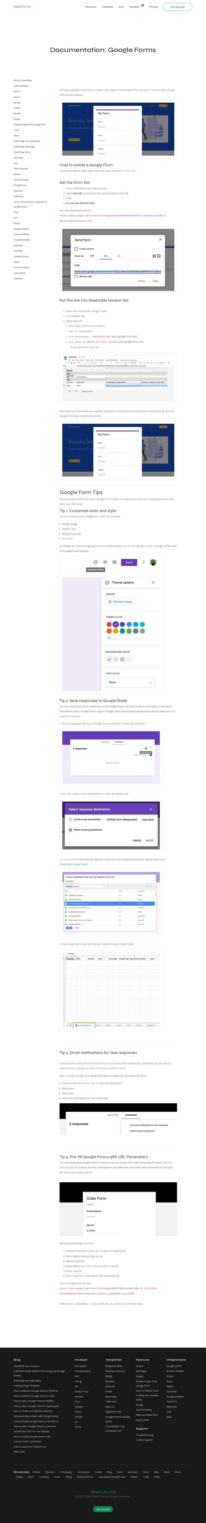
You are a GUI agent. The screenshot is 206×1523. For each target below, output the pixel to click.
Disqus (17, 223)
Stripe (16, 261)
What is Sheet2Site (23, 80)
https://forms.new (128, 170)
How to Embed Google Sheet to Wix (34, 1435)
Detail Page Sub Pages (24, 146)
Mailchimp (18, 196)
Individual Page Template (28, 1379)
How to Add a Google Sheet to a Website (37, 1424)
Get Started (177, 7)
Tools (74, 1477)
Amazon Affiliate (21, 234)
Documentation (83, 1363)
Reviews (79, 1391)
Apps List (110, 1402)
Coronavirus (87, 1472)
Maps (170, 1413)
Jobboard (110, 1380)
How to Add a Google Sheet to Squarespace (38, 1401)
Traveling (60, 1477)
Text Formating (144, 1406)
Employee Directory (116, 1363)
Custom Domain (21, 256)
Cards (16, 130)
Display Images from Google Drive (30, 124)
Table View (111, 1397)
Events (109, 1385)
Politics (33, 1477)
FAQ (77, 1369)
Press (78, 1397)
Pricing (153, 6)
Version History (21, 179)
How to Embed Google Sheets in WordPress (38, 1418)
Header (17, 113)
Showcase (87, 6)
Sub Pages (142, 1363)
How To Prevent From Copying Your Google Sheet (30, 204)
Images (17, 119)
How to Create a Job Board (29, 1440)
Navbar (17, 107)
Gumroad (172, 1385)
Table (171, 1477)
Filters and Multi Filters (148, 1411)
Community (69, 1472)
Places (19, 1477)
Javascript (18, 245)
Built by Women (104, 1477)
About (78, 1408)
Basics (17, 91)
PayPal (170, 1380)
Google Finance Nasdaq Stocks (113, 1416)
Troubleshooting (22, 239)
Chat (16, 212)
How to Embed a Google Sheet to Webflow (38, 1385)
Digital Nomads (113, 1408)
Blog (115, 1472)
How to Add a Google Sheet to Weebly (35, 1396)
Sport (46, 1477)
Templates (105, 6)
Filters (16, 135)
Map (16, 163)
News (155, 1472)
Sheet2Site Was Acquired (28, 1358)
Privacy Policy (82, 1385)
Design (17, 102)
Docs (119, 6)
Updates (135, 6)
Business (110, 1374)
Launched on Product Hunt (134, 1477)
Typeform (18, 190)
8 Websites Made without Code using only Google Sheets (41, 1366)
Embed (17, 174)
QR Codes (18, 157)
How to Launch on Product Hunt (31, 1446)
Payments (18, 278)
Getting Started (21, 85)
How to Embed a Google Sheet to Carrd (36, 1390)
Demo (78, 1424)
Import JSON (19, 273)
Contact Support (145, 1438)
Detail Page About (22, 152)
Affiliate (79, 1413)
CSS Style (18, 250)
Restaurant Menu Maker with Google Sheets (38, 1412)
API (77, 1380)
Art (76, 1419)
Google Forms (20, 185)
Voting (108, 1369)
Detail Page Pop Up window (27, 141)
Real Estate (111, 1391)
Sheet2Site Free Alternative (29, 1374)
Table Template (21, 168)
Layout (17, 96)
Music (178, 1472)
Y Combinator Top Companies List (115, 1426)
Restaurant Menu (115, 1358)
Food (127, 1472)
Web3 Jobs (20, 1451)
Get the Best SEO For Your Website (34, 1429)
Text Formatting (21, 267)
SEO (16, 217)
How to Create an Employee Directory (35, 1407)
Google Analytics (21, 228)
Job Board (141, 1472)
